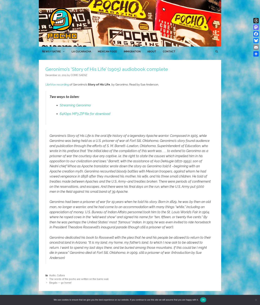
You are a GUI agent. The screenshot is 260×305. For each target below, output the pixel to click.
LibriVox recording (57, 84)
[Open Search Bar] (216, 52)
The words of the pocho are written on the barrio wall (79, 279)
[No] (256, 300)
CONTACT (169, 51)
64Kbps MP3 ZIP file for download (85, 114)
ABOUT (151, 51)
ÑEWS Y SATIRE (55, 52)
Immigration (132, 51)
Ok (203, 300)
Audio (52, 275)
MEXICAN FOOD (107, 51)
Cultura (61, 275)
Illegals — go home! (60, 282)
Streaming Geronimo (75, 105)
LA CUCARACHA (81, 51)
